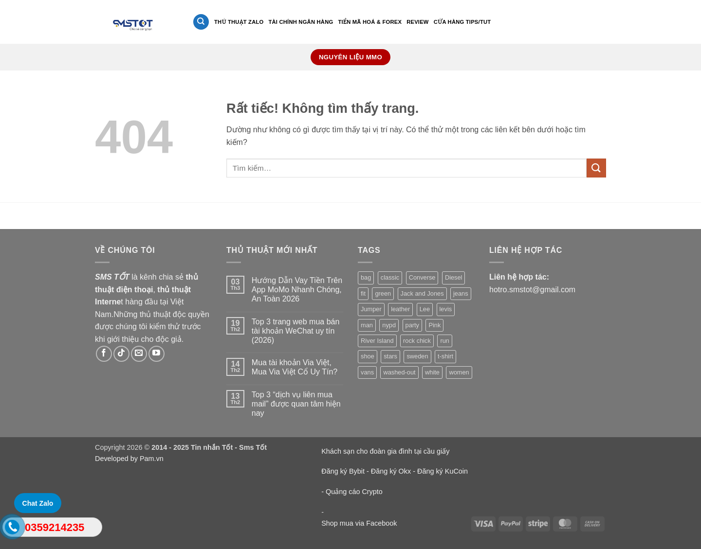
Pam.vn (152, 458)
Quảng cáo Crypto (354, 492)
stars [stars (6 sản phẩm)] (390, 356)
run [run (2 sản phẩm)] (444, 340)
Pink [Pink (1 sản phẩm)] (434, 325)
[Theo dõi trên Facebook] (104, 354)
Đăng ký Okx (392, 471)
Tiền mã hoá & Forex (370, 22)
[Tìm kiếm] (201, 22)
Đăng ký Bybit (343, 471)
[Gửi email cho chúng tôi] (139, 354)
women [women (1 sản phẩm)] (459, 372)
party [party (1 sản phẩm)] (412, 325)
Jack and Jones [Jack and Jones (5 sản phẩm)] (422, 293)
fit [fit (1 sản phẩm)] (363, 293)
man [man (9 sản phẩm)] (367, 325)
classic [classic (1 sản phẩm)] (390, 277)
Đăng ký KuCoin (442, 471)
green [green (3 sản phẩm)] (383, 293)
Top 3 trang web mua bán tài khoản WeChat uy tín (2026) (296, 331)
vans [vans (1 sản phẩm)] (367, 372)
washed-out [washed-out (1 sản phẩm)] (399, 372)
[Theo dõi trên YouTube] (156, 354)
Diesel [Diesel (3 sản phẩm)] (453, 277)
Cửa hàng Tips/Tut (462, 22)
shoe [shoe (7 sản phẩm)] (367, 356)
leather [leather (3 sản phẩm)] (400, 309)
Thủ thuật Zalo (238, 22)
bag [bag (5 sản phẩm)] (366, 277)
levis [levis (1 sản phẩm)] (446, 309)
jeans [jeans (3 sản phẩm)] (460, 293)
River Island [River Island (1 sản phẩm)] (377, 340)
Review (417, 22)
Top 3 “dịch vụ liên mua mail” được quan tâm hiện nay (296, 403)
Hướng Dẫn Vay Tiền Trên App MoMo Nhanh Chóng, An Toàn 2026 (297, 289)
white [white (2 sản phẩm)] (432, 372)
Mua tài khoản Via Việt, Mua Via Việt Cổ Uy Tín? (294, 367)
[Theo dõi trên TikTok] (121, 354)
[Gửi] (596, 168)
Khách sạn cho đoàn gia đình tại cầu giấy (385, 451)
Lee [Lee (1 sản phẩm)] (425, 309)
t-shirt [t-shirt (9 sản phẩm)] (445, 356)
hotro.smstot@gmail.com (532, 289)
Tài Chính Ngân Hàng (300, 22)
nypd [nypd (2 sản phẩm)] (389, 325)
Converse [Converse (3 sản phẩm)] (422, 277)
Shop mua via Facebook (359, 523)
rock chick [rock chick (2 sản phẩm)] (417, 340)
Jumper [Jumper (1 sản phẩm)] (371, 309)
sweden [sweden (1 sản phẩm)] (417, 356)
